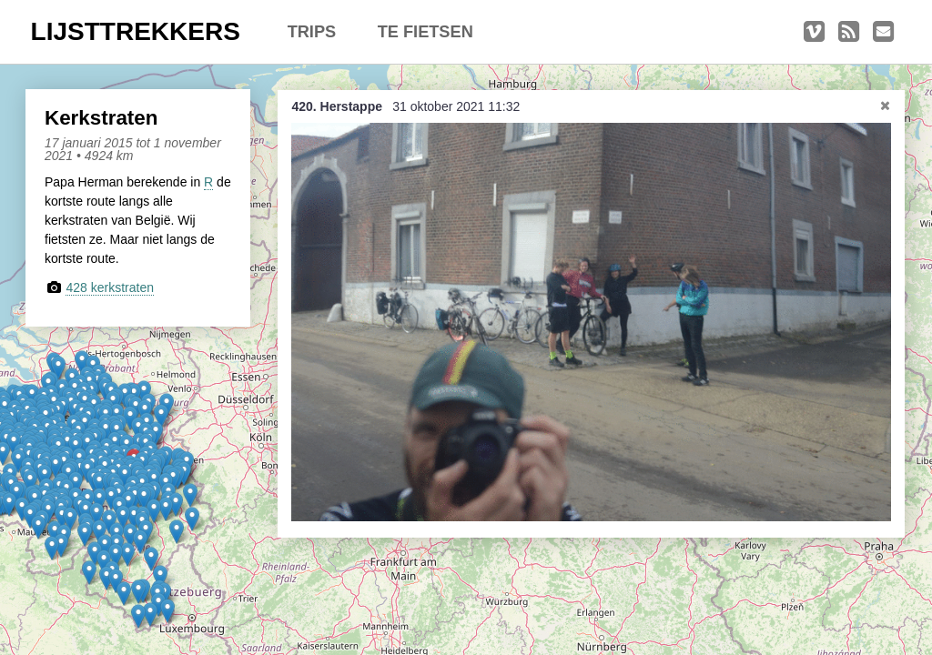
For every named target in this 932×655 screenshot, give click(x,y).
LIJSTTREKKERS (135, 31)
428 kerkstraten (110, 287)
